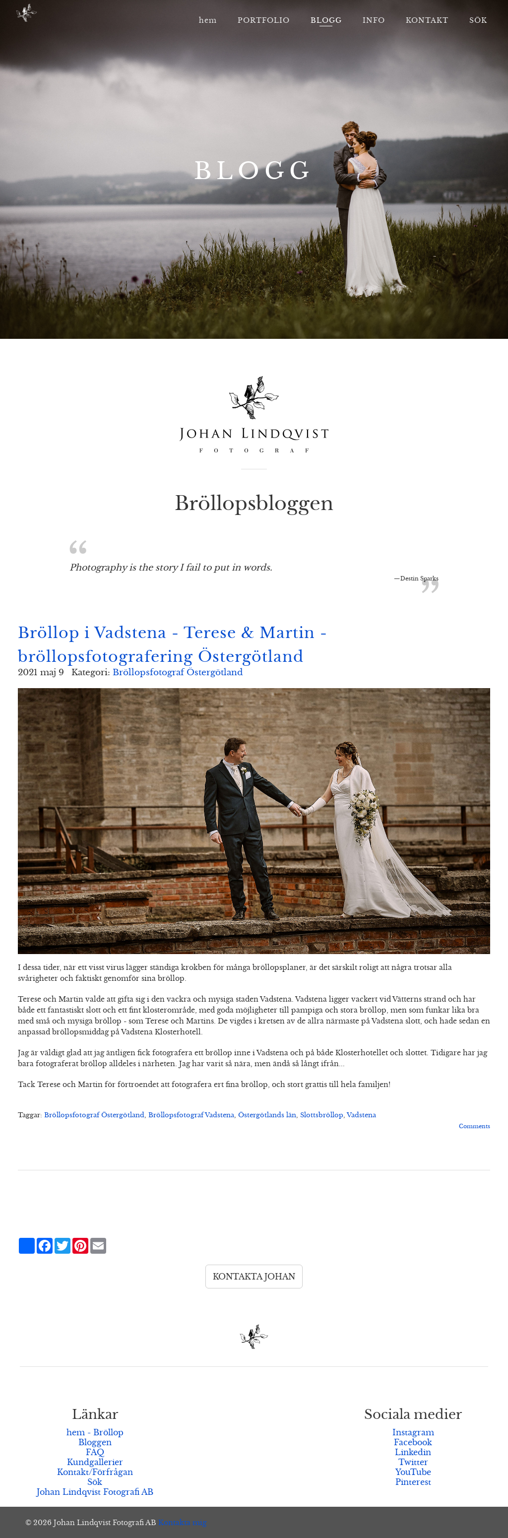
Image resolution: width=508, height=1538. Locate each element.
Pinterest (413, 1482)
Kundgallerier (95, 1462)
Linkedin (413, 1452)
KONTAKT (427, 20)
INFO (374, 20)
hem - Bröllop (95, 1432)
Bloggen (95, 1442)
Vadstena (361, 1115)
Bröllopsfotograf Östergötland (178, 672)
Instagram (413, 1432)
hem (208, 20)
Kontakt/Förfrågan (95, 1472)
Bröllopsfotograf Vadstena (191, 1115)
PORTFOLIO (264, 20)
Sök (94, 1482)
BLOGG (326, 20)
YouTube (413, 1472)
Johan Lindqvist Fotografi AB (95, 1492)
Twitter (413, 1462)
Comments (474, 1126)
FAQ (95, 1452)
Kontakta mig (182, 1522)
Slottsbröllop (321, 1115)
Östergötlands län (267, 1115)
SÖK (478, 20)
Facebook (413, 1442)
